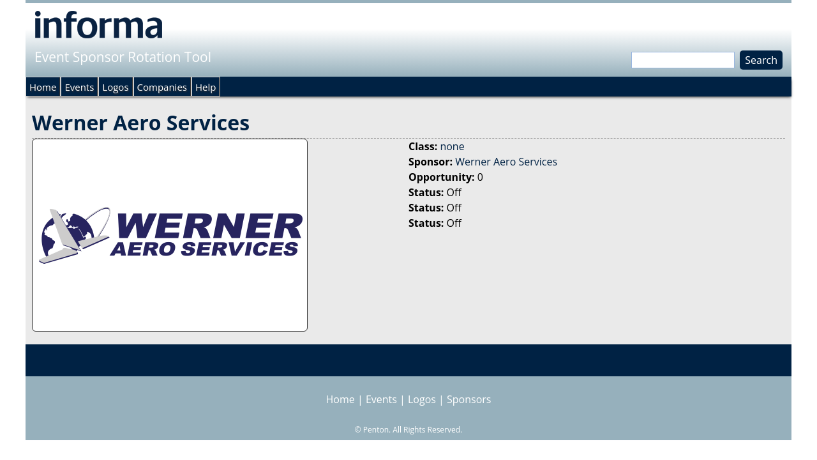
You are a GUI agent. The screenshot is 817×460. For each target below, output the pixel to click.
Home (42, 86)
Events (79, 86)
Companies (162, 86)
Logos (115, 86)
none (452, 146)
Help (205, 86)
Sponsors (469, 399)
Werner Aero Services (506, 162)
